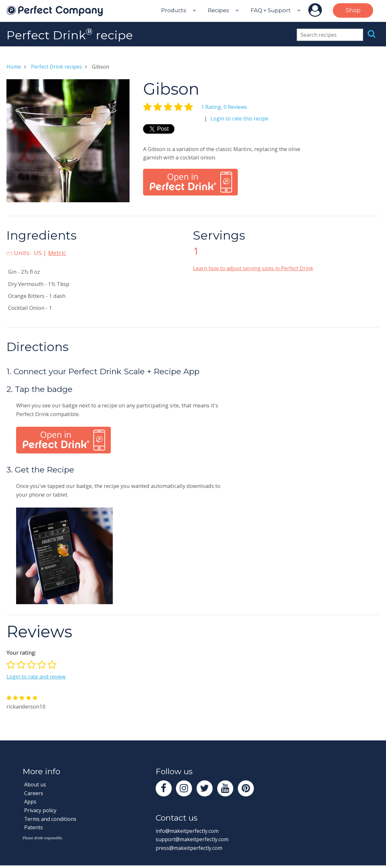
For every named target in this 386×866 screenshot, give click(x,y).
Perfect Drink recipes (58, 66)
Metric (57, 253)
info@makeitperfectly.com (189, 831)
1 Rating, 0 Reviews (225, 106)
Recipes (218, 10)
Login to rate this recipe (240, 118)
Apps (30, 801)
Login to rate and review (36, 676)
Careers (33, 793)
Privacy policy (41, 810)
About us (35, 784)
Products (173, 10)
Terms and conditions (51, 819)
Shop (353, 10)
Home (14, 66)
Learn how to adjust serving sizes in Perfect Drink (254, 268)
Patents (33, 827)
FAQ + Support (271, 10)
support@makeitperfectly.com (194, 840)
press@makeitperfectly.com (190, 848)
